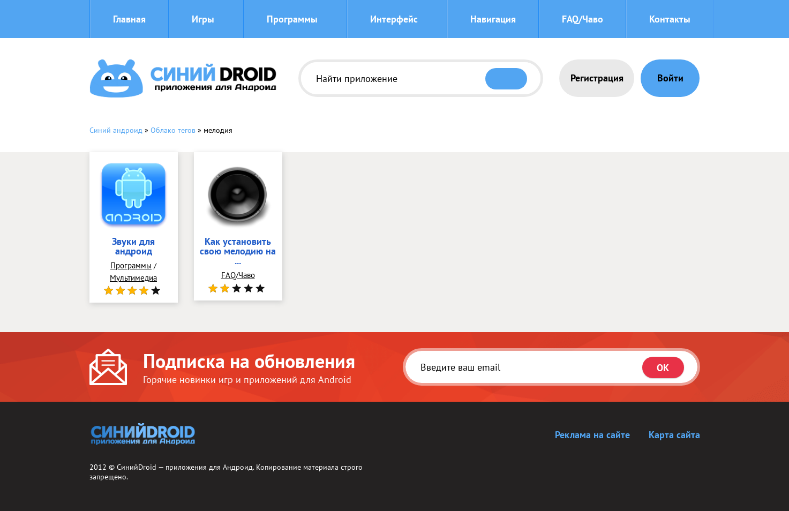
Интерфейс (394, 19)
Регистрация (596, 78)
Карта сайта (674, 435)
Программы (292, 19)
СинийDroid (136, 467)
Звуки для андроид (133, 247)
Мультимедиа (133, 278)
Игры (203, 19)
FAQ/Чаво (582, 19)
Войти (670, 78)
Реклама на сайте (592, 435)
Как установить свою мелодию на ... (238, 252)
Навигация (493, 19)
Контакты (669, 19)
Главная (129, 19)
